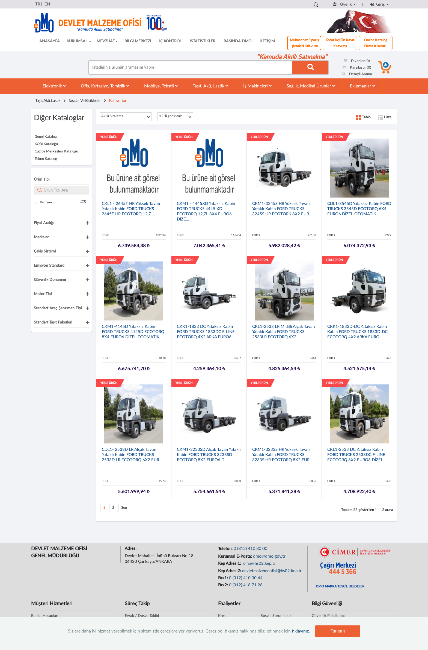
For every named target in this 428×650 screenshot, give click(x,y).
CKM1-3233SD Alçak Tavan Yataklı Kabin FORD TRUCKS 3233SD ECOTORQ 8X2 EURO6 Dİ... (209, 455)
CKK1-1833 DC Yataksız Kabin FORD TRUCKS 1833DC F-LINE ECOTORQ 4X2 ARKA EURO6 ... (206, 332)
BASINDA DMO (237, 41)
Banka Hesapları (44, 616)
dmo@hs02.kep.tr (258, 563)
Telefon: (226, 549)
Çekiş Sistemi (45, 251)
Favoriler (357, 61)
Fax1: (223, 578)
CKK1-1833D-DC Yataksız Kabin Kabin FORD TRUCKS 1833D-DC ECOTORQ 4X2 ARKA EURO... (357, 332)
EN (47, 4)
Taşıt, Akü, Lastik (210, 86)
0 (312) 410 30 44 (246, 578)
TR (37, 4)
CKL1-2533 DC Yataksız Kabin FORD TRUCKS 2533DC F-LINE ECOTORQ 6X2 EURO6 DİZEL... (356, 455)
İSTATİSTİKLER (202, 41)
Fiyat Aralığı (44, 223)
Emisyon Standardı (49, 265)
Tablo (363, 117)
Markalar (41, 237)
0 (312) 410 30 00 (250, 548)
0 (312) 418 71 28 (246, 585)
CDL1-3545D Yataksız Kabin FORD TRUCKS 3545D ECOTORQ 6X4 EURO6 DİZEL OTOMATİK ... (359, 209)
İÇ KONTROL (170, 41)
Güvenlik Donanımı (50, 280)
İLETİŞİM (267, 41)
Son (124, 508)
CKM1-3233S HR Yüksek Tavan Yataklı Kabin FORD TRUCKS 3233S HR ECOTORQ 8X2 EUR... (282, 455)
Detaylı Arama (357, 74)
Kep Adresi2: (230, 571)
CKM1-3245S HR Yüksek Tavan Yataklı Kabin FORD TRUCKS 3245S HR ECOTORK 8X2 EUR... (282, 209)
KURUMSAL (79, 41)
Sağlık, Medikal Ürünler (311, 86)
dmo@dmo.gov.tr (269, 556)
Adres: (131, 548)
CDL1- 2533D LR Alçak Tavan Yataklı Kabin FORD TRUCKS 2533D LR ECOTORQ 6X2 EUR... (132, 455)
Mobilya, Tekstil (161, 86)
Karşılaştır (357, 67)
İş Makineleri (257, 86)
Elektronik (54, 86)
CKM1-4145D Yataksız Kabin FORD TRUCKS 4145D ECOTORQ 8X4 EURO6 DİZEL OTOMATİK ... (133, 332)
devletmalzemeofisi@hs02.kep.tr (272, 571)
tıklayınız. (301, 631)
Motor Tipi (43, 294)
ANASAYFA (49, 41)
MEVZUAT (107, 41)
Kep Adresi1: (230, 563)
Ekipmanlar (362, 86)
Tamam (338, 631)
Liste (384, 117)
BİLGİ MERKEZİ (137, 41)
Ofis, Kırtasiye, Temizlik (105, 86)
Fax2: (223, 585)
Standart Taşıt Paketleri (53, 322)
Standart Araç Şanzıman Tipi (58, 308)
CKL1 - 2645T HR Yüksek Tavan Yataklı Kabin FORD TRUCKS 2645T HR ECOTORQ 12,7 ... (131, 209)
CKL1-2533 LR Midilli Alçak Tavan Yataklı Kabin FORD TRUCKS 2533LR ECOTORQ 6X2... (283, 332)
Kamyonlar (117, 101)
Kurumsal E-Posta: (235, 556)
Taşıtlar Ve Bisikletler (85, 101)
